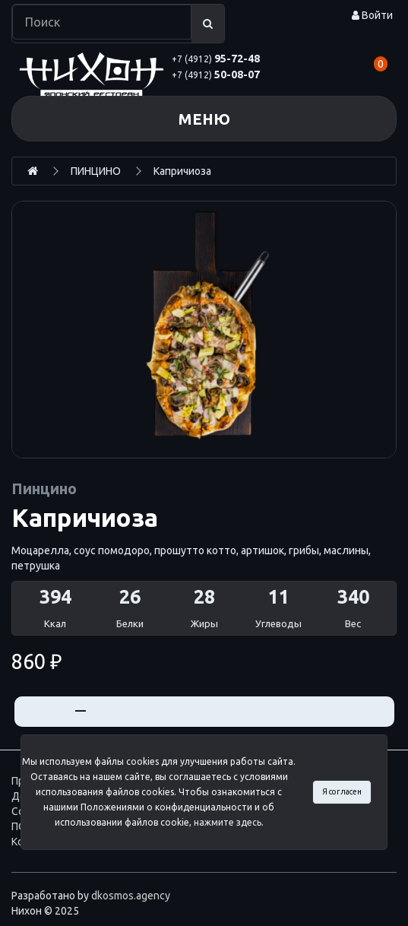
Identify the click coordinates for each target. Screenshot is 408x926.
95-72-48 (216, 58)
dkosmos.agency (130, 896)
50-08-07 (216, 74)
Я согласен (342, 791)
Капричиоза (182, 171)
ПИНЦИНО (96, 171)
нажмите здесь (227, 822)
